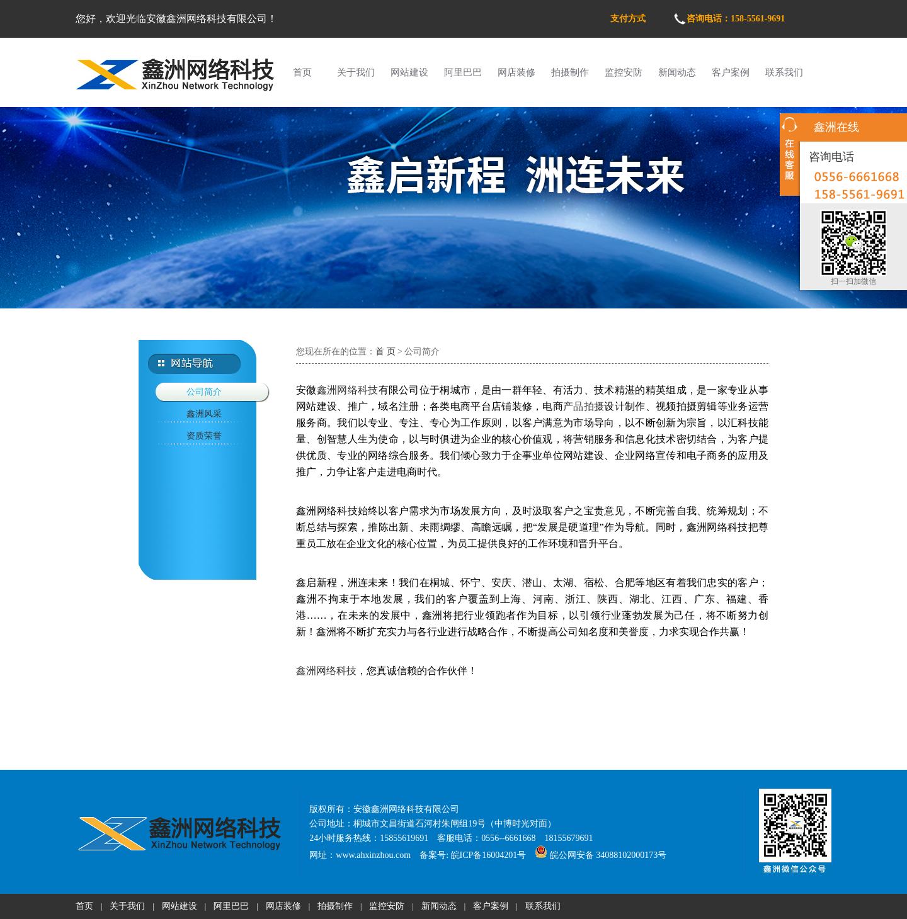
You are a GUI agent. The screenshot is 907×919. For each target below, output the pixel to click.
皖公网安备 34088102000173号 (600, 855)
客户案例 (731, 72)
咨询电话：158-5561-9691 (736, 18)
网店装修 (516, 72)
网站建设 (409, 72)
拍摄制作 (570, 72)
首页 (302, 72)
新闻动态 (677, 72)
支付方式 (628, 18)
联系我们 (784, 72)
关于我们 (356, 72)
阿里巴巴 (463, 72)
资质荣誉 (204, 436)
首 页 (385, 351)
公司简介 (204, 392)
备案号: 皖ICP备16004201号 (472, 855)
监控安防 (623, 72)
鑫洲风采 (204, 414)
